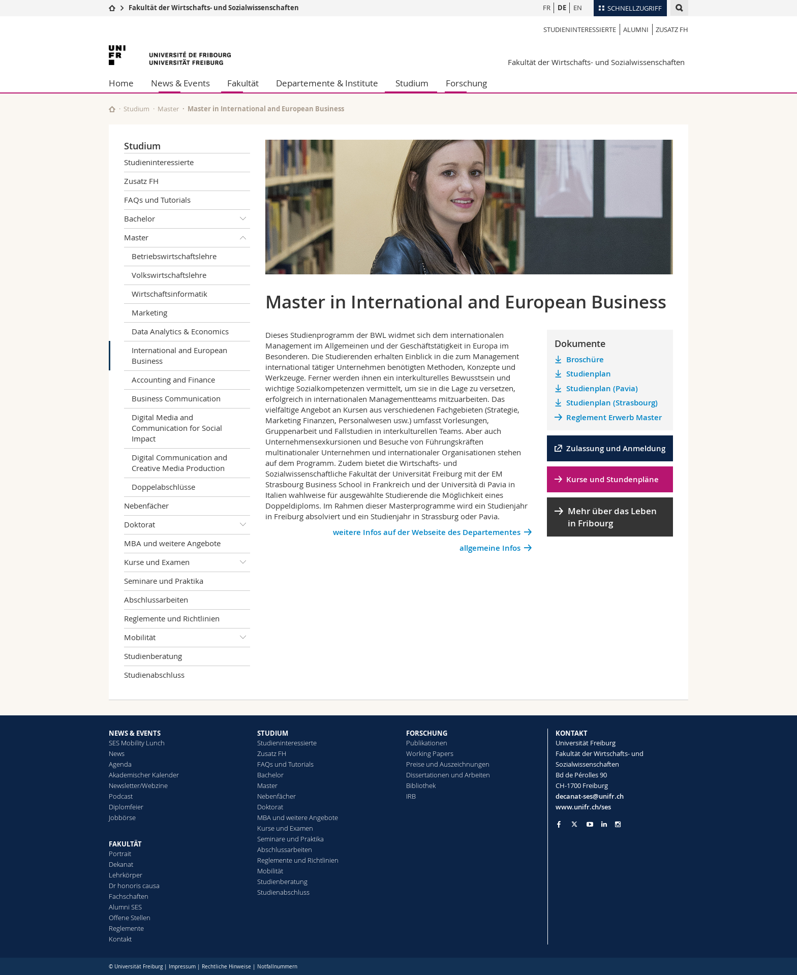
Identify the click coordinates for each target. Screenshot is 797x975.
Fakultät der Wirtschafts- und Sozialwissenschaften (214, 7)
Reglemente (126, 928)
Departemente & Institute (327, 83)
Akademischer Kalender (144, 774)
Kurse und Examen (187, 562)
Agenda (120, 764)
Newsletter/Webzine (138, 785)
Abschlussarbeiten (156, 599)
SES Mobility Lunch (137, 742)
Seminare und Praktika (163, 581)
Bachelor (187, 219)
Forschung (466, 83)
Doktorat (187, 525)
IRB (411, 796)
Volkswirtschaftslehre (169, 275)
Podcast (121, 796)
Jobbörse (122, 817)
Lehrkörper (125, 874)
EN (577, 7)
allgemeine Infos (489, 548)
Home (121, 83)
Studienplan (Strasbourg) (612, 402)
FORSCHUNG (426, 733)
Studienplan (588, 373)
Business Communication (176, 398)
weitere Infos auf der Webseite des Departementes (426, 532)
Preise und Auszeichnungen (447, 764)
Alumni (636, 29)
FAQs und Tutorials (157, 200)
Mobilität (187, 637)
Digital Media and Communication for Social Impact (177, 428)
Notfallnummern (277, 966)
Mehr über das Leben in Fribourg (612, 517)
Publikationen (426, 742)
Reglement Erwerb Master (614, 417)
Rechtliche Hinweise (226, 966)
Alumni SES (125, 906)
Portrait (120, 853)
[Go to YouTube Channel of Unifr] (590, 824)
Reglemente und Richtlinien (172, 618)
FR (546, 7)
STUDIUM (272, 733)
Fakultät (243, 83)
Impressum (182, 966)
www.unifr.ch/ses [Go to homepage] (583, 806)
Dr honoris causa (134, 885)
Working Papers (429, 753)
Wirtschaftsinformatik (169, 294)
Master (168, 108)
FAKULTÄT (125, 843)
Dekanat (121, 864)
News (117, 753)
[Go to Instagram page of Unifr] (618, 824)
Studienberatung (153, 656)
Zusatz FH (672, 29)
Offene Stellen (129, 917)
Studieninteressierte (579, 29)
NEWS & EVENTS (135, 733)
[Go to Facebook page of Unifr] (559, 824)
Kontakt (120, 938)
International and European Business (179, 355)
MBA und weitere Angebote (172, 543)
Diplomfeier (126, 806)
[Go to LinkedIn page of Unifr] (604, 824)
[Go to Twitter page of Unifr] (574, 824)
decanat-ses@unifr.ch (590, 796)
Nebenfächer (146, 505)
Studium (411, 83)
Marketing (149, 312)
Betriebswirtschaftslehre (174, 256)
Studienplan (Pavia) (602, 388)
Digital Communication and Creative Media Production (179, 462)
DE (562, 7)
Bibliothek (421, 785)
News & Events (180, 83)
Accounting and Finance (173, 379)
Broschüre (585, 359)
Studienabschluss (154, 675)
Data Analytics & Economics (180, 331)
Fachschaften (128, 896)
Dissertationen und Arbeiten (448, 774)
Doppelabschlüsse (163, 487)
